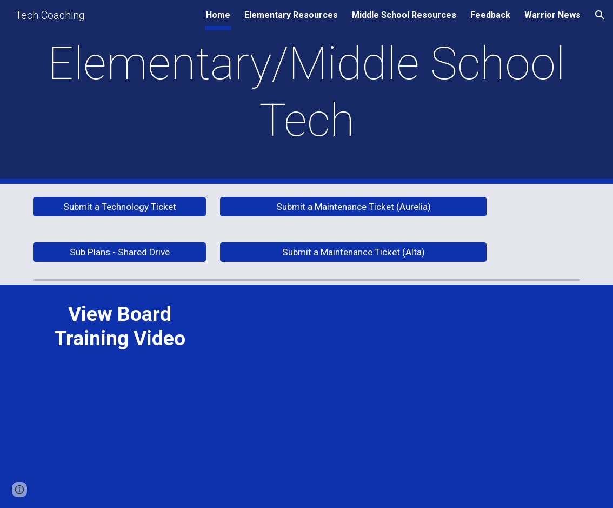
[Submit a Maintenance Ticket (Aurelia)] (353, 207)
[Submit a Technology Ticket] (119, 207)
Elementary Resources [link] (291, 15)
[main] (306, 92)
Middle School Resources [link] (404, 15)
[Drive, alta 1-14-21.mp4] (399, 396)
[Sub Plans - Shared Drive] (119, 252)
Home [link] (218, 15)
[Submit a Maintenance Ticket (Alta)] (353, 252)
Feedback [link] (490, 15)
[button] (600, 15)
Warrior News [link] (552, 15)
